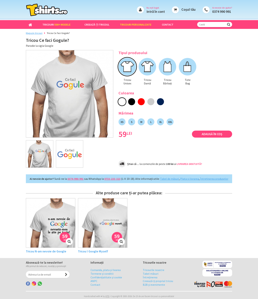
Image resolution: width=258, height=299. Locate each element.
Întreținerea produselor (214, 178)
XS (122, 122)
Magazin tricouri (34, 33)
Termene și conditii (102, 276)
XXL (170, 122)
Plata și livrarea (189, 178)
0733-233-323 (112, 178)
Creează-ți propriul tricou (158, 283)
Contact (167, 24)
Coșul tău (188, 9)
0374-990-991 (75, 178)
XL (160, 122)
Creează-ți (96, 24)
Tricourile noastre (153, 272)
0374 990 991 (221, 11)
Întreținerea (150, 280)
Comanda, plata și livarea (106, 272)
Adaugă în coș (212, 134)
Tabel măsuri (150, 276)
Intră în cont (155, 11)
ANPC (94, 283)
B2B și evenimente (154, 287)
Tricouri (56, 24)
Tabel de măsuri (169, 178)
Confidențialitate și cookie (106, 280)
